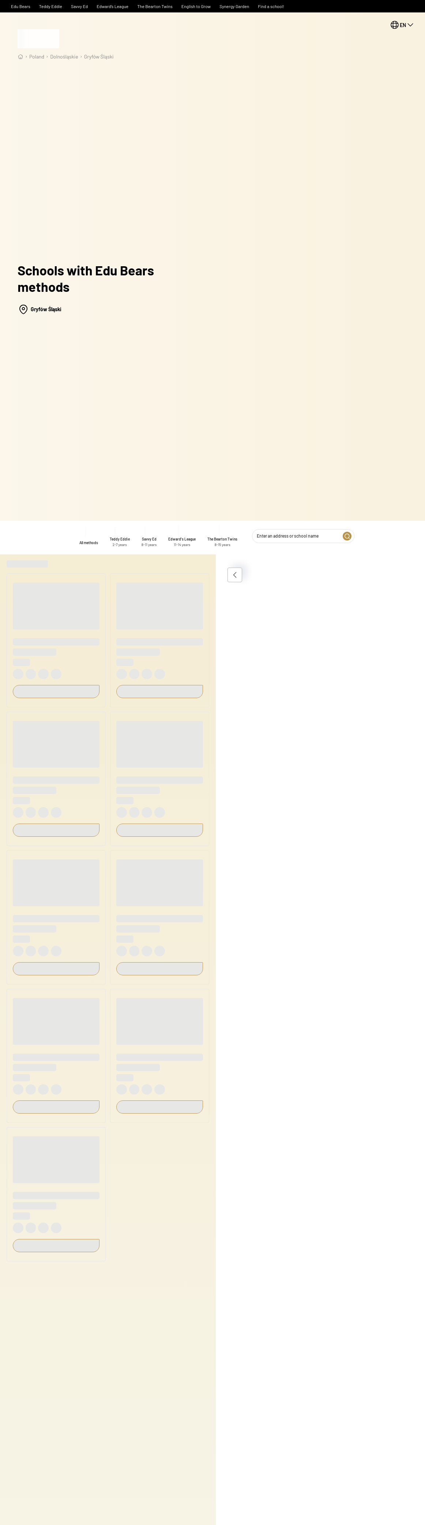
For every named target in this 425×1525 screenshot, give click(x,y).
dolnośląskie (64, 56)
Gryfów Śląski (99, 56)
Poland (36, 56)
